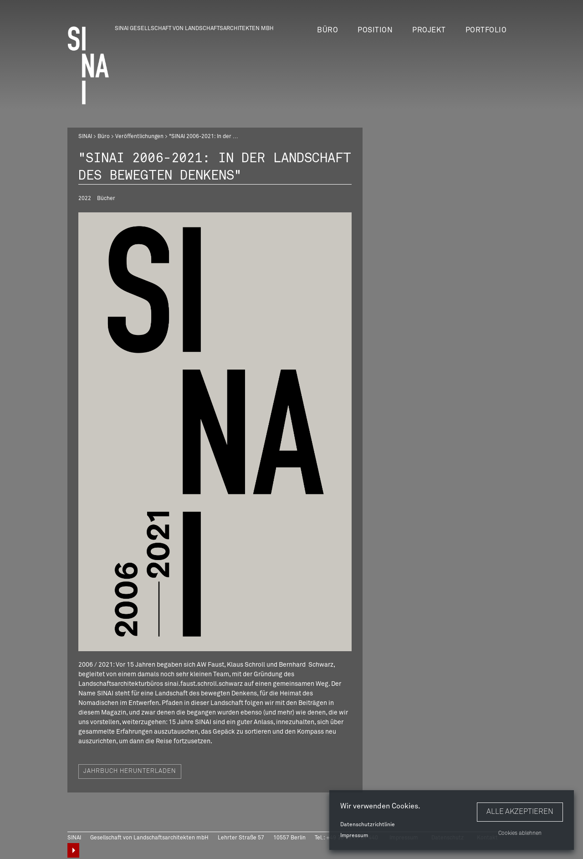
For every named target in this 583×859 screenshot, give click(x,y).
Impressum (354, 835)
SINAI (85, 136)
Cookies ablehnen (520, 833)
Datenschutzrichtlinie (367, 825)
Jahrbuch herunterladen (129, 772)
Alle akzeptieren (519, 811)
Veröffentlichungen (139, 136)
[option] (215, 431)
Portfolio (486, 30)
